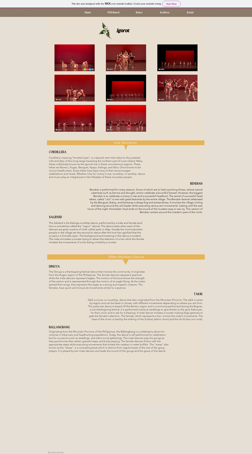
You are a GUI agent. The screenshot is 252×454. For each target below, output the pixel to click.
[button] (164, 12)
